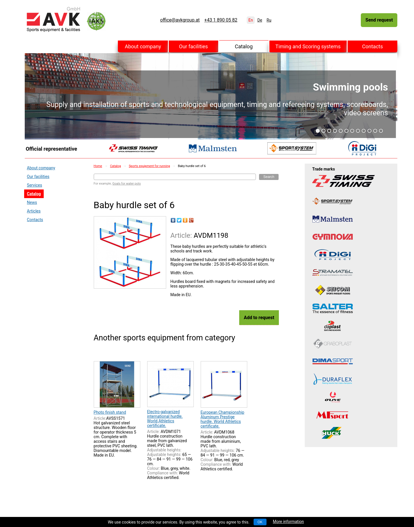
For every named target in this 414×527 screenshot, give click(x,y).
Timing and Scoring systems (308, 46)
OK (260, 522)
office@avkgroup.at (180, 20)
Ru (269, 20)
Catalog (244, 46)
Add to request (259, 317)
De (259, 20)
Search (268, 177)
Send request (379, 20)
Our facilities (193, 46)
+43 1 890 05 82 (220, 20)
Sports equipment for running (149, 166)
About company (143, 46)
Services (34, 185)
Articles (34, 211)
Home (98, 166)
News (32, 202)
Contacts (372, 46)
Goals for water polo (126, 183)
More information (288, 521)
